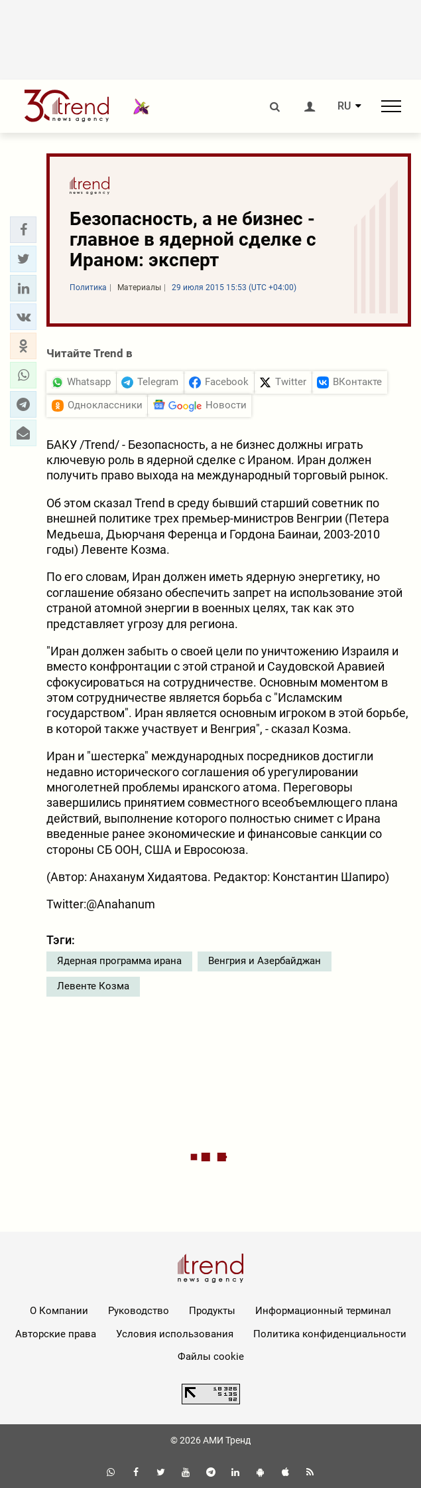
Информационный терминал (323, 1311)
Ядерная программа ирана (119, 961)
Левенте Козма (93, 986)
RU (344, 106)
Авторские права (55, 1334)
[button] (23, 229)
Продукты (212, 1311)
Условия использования (174, 1334)
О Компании (59, 1311)
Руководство (138, 1311)
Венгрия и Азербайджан (264, 961)
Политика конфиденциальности (329, 1334)
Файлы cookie (211, 1357)
